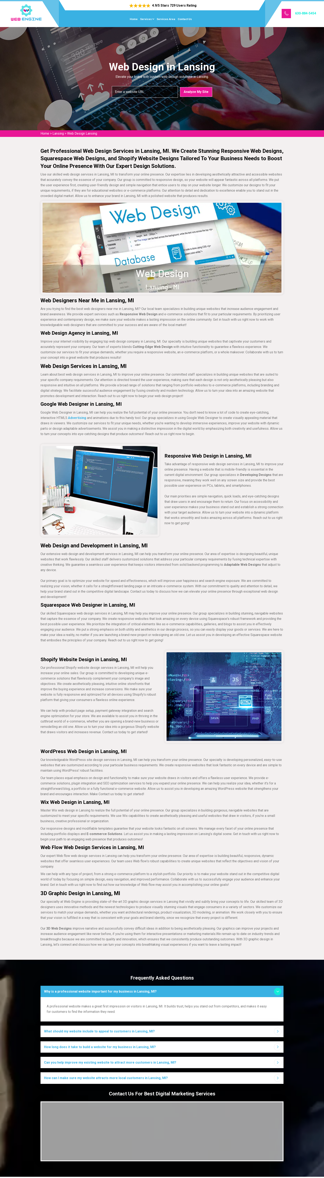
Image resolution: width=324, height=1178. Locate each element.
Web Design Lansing (82, 133)
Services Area (166, 19)
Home (134, 19)
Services (146, 19)
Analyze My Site (196, 92)
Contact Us (185, 19)
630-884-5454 (305, 13)
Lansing (58, 133)
